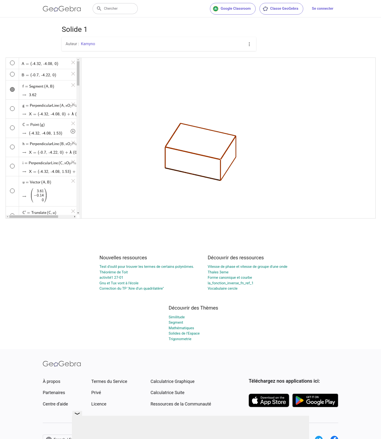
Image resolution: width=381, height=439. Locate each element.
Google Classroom (232, 9)
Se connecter (322, 8)
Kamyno (88, 44)
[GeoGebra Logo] (62, 9)
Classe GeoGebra (280, 9)
